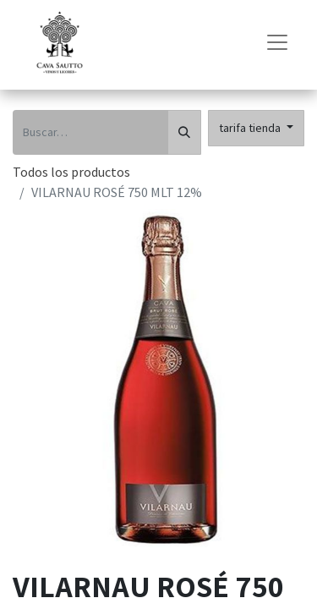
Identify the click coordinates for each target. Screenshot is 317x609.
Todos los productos (71, 171)
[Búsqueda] (184, 132)
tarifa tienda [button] (251, 127)
